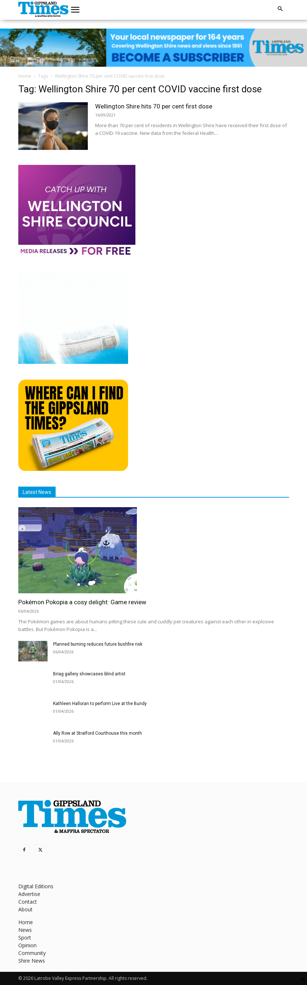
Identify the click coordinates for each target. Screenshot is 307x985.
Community (32, 952)
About (25, 909)
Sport (24, 937)
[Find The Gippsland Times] (73, 468)
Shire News (31, 960)
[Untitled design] (73, 361)
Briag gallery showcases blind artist (89, 673)
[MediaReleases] (76, 254)
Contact (27, 901)
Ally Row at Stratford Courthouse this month (97, 733)
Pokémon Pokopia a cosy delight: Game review (82, 602)
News (25, 929)
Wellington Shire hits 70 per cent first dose (153, 106)
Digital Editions (35, 886)
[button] (75, 10)
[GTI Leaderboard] (153, 48)
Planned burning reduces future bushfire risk (97, 644)
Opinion (27, 945)
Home (24, 76)
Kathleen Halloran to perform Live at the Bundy (100, 703)
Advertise (29, 893)
